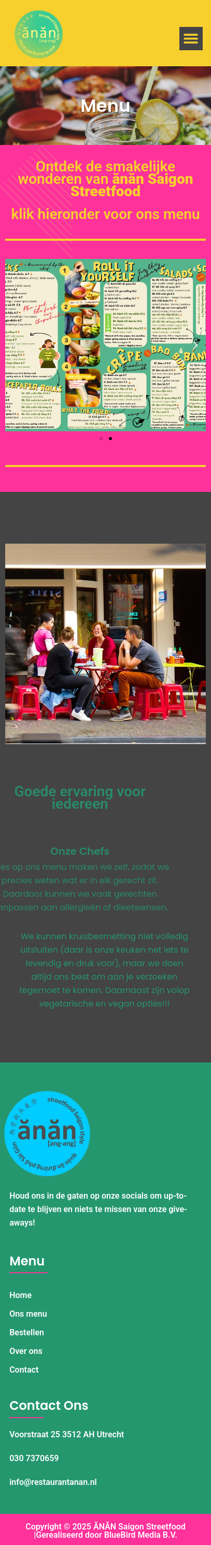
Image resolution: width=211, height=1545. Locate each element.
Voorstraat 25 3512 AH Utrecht (66, 1434)
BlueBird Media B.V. (140, 1535)
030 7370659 (34, 1458)
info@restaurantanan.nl (53, 1482)
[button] (191, 38)
